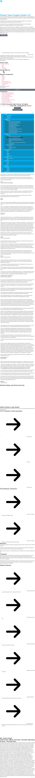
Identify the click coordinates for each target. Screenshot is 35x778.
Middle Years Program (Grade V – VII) (15, 138)
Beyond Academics (10, 144)
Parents (8, 168)
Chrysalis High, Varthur (13, 126)
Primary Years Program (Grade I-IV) (15, 137)
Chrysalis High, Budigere (13, 132)
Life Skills (10, 148)
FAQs (8, 159)
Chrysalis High (9, 115)
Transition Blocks (11, 143)
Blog (7, 164)
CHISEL (8, 153)
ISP (7, 152)
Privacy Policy (5, 106)
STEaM (10, 141)
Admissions (7, 157)
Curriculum (9, 135)
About (6, 114)
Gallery (8, 163)
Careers (6, 165)
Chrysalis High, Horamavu (13, 130)
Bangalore (8, 120)
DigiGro (29, 106)
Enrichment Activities (12, 147)
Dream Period (9, 155)
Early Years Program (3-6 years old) (14, 136)
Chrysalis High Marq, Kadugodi (14, 125)
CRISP (8, 154)
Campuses (6, 119)
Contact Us (7, 171)
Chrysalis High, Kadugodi (13, 124)
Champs (10, 146)
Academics (6, 133)
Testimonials (7, 166)
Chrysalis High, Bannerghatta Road (14, 121)
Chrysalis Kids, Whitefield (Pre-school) (15, 131)
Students (8, 170)
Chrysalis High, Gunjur (12, 127)
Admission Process (10, 158)
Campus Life (7, 160)
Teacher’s (8, 169)
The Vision (8, 116)
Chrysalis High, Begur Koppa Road (14, 122)
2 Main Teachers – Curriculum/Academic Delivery (17, 142)
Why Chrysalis (7, 149)
